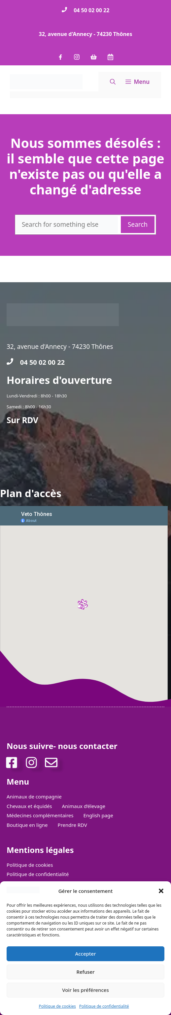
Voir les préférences (85, 990)
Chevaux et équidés (29, 806)
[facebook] (13, 762)
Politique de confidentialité (104, 1006)
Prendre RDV (72, 825)
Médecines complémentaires (40, 815)
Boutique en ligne (27, 825)
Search (138, 224)
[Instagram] (33, 762)
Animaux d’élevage (83, 806)
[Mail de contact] (52, 762)
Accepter (85, 953)
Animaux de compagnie (34, 796)
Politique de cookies (57, 1006)
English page (98, 815)
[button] (161, 891)
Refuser (85, 971)
